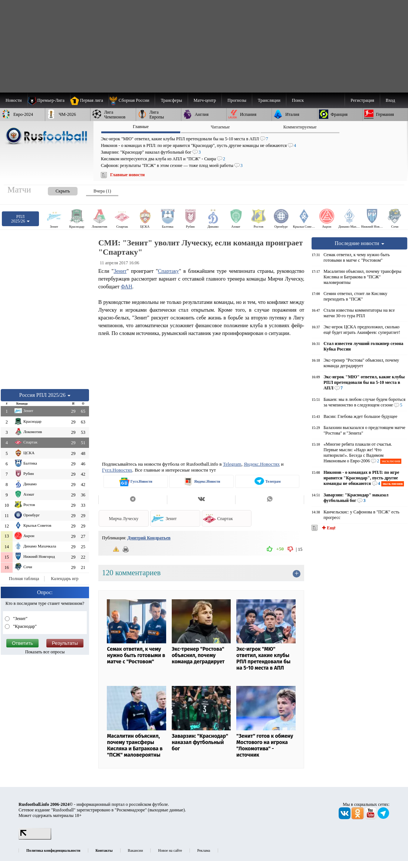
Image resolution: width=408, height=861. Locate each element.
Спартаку (168, 271)
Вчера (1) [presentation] (102, 191)
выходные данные (166, 810)
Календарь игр (64, 578)
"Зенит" (19, 618)
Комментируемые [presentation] (300, 127)
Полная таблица (24, 578)
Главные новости (127, 174)
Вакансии (135, 850)
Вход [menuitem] (390, 100)
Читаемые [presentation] (220, 127)
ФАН (126, 286)
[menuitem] (132, 100)
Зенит (119, 271)
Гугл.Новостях (117, 470)
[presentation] (55, 189)
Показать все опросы (45, 651)
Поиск (298, 100)
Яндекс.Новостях (262, 464)
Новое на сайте (170, 850)
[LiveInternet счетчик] (35, 838)
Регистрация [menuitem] (362, 100)
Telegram (232, 464)
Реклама (203, 850)
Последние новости (359, 243)
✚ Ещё (328, 527)
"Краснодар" (24, 626)
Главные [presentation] (141, 126)
